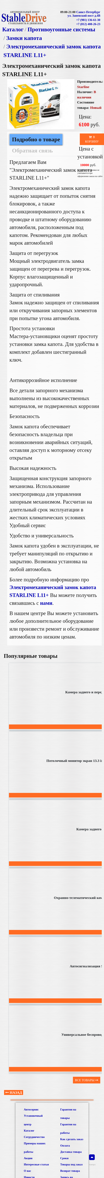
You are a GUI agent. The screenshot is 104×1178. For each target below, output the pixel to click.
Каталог (13, 29)
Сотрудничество (34, 1137)
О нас (27, 1170)
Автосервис (31, 1109)
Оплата (65, 1145)
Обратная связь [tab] (32, 150)
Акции (28, 1158)
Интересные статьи (36, 1164)
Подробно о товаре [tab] (36, 139)
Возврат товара (70, 1170)
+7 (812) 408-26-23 (88, 24)
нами (46, 603)
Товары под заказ (71, 1164)
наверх (92, 1160)
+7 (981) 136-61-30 (88, 20)
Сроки (64, 1158)
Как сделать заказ (71, 1139)
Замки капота (24, 38)
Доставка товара (71, 1151)
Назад (13, 1092)
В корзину (92, 139)
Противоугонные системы (61, 29)
